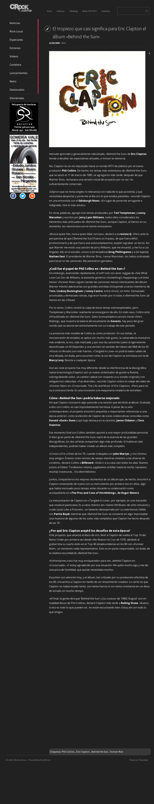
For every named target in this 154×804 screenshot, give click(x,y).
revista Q (125, 234)
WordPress (45, 760)
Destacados (24, 90)
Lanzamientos (24, 73)
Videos (24, 56)
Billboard (87, 462)
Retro (24, 81)
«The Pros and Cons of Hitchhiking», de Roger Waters (104, 493)
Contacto (105, 11)
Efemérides (17, 98)
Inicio (49, 11)
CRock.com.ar (19, 760)
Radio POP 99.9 (89, 11)
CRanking (73, 11)
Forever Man (116, 751)
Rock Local (24, 31)
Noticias (24, 23)
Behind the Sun (99, 751)
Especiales (24, 40)
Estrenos (24, 48)
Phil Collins (68, 751)
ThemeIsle (143, 760)
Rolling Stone (129, 603)
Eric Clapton (83, 751)
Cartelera (24, 65)
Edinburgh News (89, 200)
